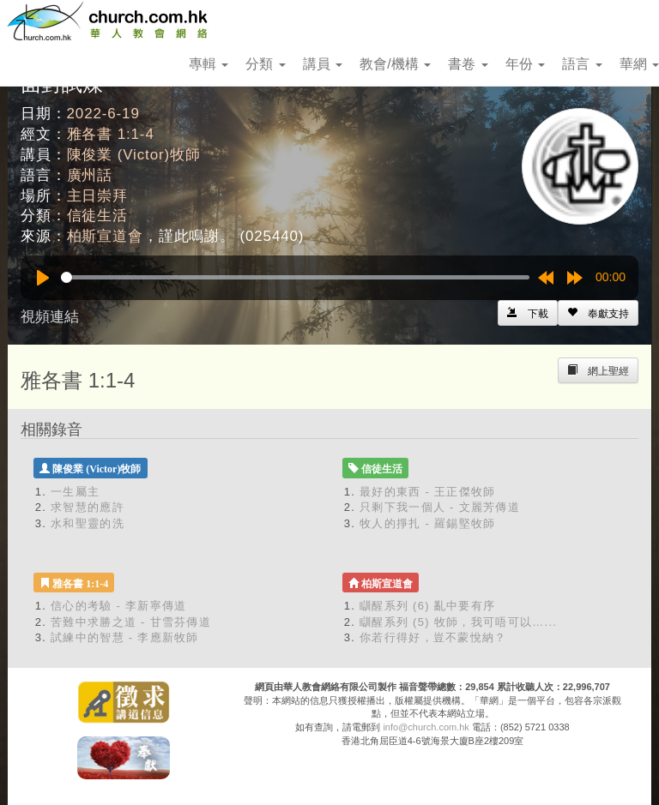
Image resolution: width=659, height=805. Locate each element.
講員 (322, 64)
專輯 (208, 64)
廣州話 (90, 175)
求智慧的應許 (87, 507)
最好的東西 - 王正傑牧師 (427, 491)
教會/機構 (395, 64)
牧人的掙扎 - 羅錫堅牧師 (427, 523)
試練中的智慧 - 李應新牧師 (125, 637)
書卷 (467, 64)
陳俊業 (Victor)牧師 (134, 155)
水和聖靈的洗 (87, 523)
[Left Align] (598, 313)
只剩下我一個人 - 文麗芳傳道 (440, 507)
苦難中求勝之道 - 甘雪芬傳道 (131, 622)
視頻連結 (50, 317)
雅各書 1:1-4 (110, 134)
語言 (582, 64)
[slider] (295, 277)
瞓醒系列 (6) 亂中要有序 (427, 605)
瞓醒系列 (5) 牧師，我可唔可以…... (458, 622)
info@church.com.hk (426, 727)
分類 (265, 64)
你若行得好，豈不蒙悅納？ (433, 637)
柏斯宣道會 (105, 236)
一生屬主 (75, 491)
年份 (525, 64)
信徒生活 (97, 215)
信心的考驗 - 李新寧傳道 (118, 605)
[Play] (43, 277)
